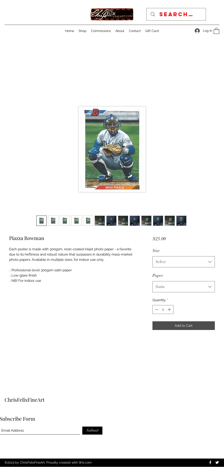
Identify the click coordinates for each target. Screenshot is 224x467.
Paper (157, 275)
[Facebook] (210, 462)
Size (156, 250)
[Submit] (92, 431)
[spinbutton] (163, 309)
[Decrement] (156, 309)
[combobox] (183, 262)
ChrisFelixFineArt (25, 399)
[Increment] (170, 309)
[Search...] (177, 14)
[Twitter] (217, 462)
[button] (216, 30)
